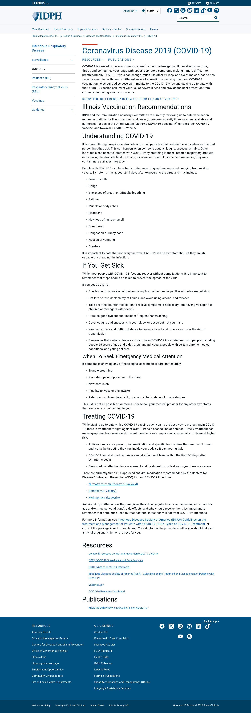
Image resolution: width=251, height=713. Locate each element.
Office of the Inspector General (50, 638)
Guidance (38, 109)
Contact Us (100, 632)
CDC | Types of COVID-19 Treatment (109, 567)
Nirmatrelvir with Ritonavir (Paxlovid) (113, 484)
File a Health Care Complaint (111, 638)
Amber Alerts (97, 705)
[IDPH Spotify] (189, 637)
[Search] (198, 18)
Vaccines (38, 100)
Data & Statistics (63, 29)
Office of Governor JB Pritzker (50, 650)
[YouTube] (209, 11)
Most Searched (40, 29)
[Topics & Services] (72, 36)
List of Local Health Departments (51, 682)
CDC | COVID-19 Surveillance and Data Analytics (116, 560)
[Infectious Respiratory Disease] (129, 36)
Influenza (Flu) (41, 78)
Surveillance (40, 59)
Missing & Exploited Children (70, 705)
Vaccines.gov (96, 584)
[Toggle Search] (216, 17)
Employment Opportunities (48, 669)
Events (154, 29)
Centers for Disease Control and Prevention (57, 644)
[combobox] (153, 11)
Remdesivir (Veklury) (102, 490)
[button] (92, 59)
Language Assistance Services (112, 688)
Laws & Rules (102, 669)
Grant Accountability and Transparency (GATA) (122, 682)
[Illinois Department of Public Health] (46, 36)
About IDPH (130, 10)
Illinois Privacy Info (119, 705)
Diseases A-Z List (104, 644)
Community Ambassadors (47, 675)
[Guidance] (71, 109)
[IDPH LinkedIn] (198, 627)
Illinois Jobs (39, 657)
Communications (136, 29)
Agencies (194, 3)
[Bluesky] (189, 11)
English (150, 11)
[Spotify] (216, 11)
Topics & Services (87, 29)
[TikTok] (203, 11)
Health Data (101, 657)
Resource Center (111, 29)
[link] (169, 11)
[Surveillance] (71, 59)
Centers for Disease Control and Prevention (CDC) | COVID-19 (123, 553)
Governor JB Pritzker (184, 705)
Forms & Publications (107, 675)
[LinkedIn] (196, 11)
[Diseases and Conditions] (99, 36)
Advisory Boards (41, 632)
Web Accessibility (41, 705)
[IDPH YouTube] (180, 637)
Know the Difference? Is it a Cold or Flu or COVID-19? (118, 607)
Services (212, 3)
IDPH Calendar (103, 663)
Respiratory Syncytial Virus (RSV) (50, 89)
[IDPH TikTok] (207, 627)
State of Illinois (211, 705)
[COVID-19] (152, 36)
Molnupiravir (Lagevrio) (104, 497)
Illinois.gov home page (45, 663)
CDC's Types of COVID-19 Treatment (181, 524)
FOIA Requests (103, 650)
